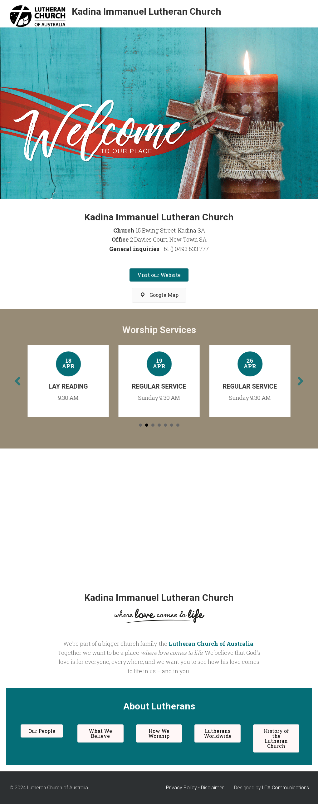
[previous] (17, 381)
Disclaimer (212, 788)
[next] (301, 381)
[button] (159, 275)
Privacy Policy (181, 788)
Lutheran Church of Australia (211, 643)
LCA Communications (285, 788)
